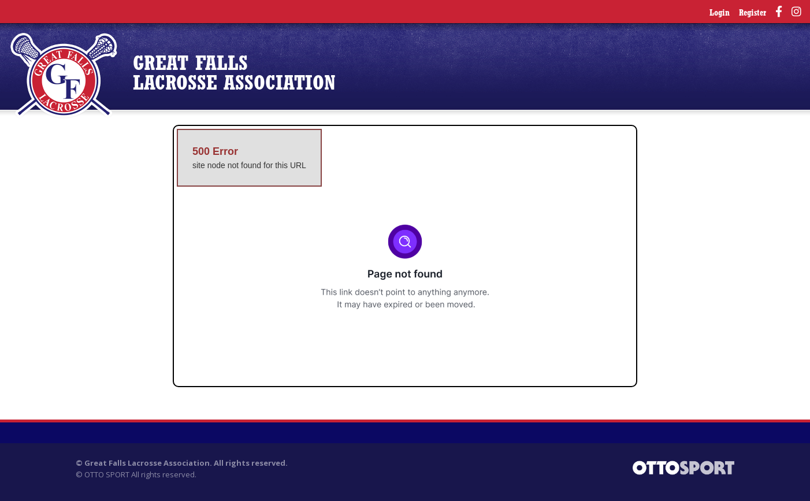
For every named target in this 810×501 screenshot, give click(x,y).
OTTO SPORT (106, 474)
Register (752, 13)
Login (719, 13)
